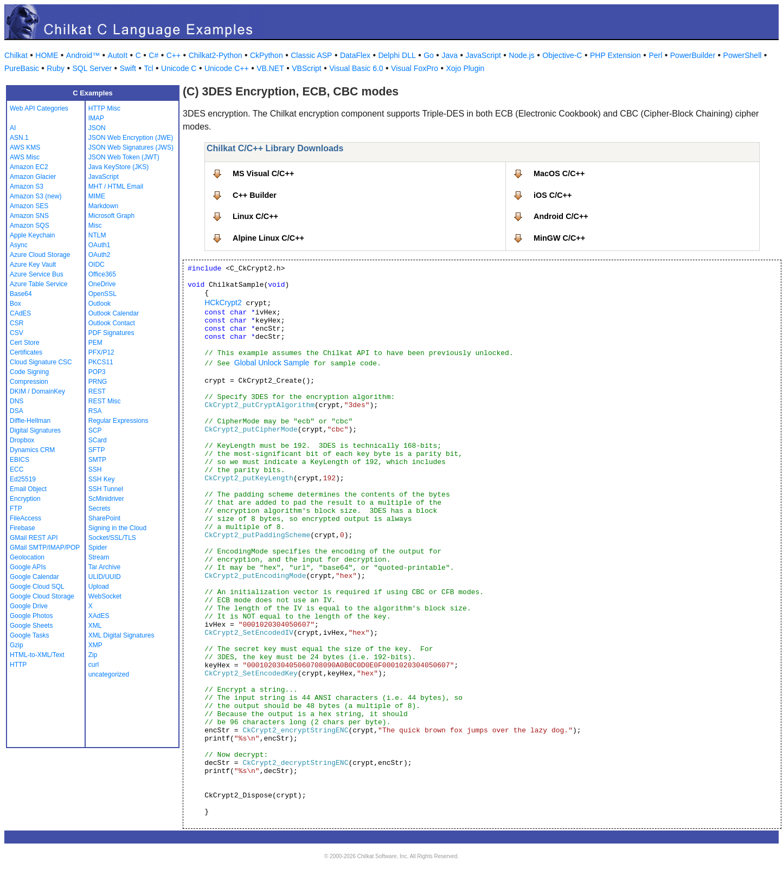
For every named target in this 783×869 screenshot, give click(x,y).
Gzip (16, 645)
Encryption (25, 499)
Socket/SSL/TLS (112, 538)
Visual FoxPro (414, 68)
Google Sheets (31, 625)
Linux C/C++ (255, 216)
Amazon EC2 (29, 167)
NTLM (97, 235)
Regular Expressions (118, 420)
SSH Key (101, 479)
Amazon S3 (26, 186)
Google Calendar (34, 577)
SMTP (97, 460)
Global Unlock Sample (272, 362)
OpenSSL (102, 294)
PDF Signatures (111, 333)
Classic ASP (311, 55)
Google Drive (29, 606)
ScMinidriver (106, 499)
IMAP (96, 118)
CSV (16, 333)
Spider (97, 547)
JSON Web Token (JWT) (123, 157)
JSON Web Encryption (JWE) (130, 137)
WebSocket (104, 596)
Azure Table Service (39, 284)
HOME (46, 55)
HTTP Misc (104, 108)
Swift (128, 68)
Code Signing (29, 372)
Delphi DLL (396, 55)
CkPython (266, 55)
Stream (99, 557)
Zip (93, 655)
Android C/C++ (561, 216)
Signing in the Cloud (117, 528)
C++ (173, 55)
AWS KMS (25, 147)
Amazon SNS (29, 216)
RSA (95, 411)
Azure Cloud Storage (40, 255)
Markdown (103, 206)
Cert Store (25, 342)
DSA (16, 411)
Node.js (521, 55)
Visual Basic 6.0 (356, 68)
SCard (97, 440)
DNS (16, 401)
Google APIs (28, 567)
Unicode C (178, 68)
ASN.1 (19, 137)
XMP (95, 645)
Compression (29, 381)
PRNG (97, 381)
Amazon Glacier (33, 177)
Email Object (28, 489)
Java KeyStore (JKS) (118, 167)
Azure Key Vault (33, 264)
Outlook (99, 303)
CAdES (20, 313)
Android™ (83, 55)
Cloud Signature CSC (41, 362)
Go (428, 55)
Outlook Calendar (113, 313)
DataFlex (355, 55)
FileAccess (25, 518)
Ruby (56, 68)
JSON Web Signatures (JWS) (131, 147)
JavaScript (483, 55)
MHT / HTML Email (115, 186)
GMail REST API (33, 538)
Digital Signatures (35, 430)
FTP (16, 508)
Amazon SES (29, 206)
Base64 (21, 294)
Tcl (148, 68)
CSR (16, 323)
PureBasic (21, 68)
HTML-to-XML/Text (37, 655)
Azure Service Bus (36, 274)
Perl (655, 55)
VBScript (306, 68)
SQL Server (92, 68)
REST (97, 391)
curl (93, 664)
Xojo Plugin (465, 68)
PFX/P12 (101, 352)
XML (95, 625)
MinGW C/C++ (559, 238)
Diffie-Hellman (30, 420)
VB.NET (270, 68)
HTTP (18, 664)
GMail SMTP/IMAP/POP (45, 547)
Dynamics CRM (32, 450)
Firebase (22, 528)
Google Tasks (29, 635)
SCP (95, 430)
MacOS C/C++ (559, 173)
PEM (95, 342)
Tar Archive (104, 567)
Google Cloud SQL (37, 586)
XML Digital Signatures (121, 635)
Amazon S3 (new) (35, 196)
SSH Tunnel (105, 489)
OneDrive (102, 284)
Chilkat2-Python (215, 55)
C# (153, 55)
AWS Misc (25, 157)
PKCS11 (100, 362)
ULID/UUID (104, 577)
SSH (95, 469)
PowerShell (742, 55)
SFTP (96, 450)
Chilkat (16, 55)
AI (13, 128)
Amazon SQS (29, 225)
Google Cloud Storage (42, 596)
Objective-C (562, 55)
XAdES (99, 616)
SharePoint (104, 518)
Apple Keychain (32, 235)
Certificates (26, 352)
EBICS (19, 460)
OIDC (96, 264)
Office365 (102, 274)
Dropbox (22, 440)
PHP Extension (615, 55)
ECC (16, 469)
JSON (97, 128)
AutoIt (118, 55)
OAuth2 (99, 255)
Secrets (99, 508)
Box (15, 303)
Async (19, 245)
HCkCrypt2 (222, 302)
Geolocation (27, 557)
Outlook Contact (111, 323)
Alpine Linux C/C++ (268, 238)
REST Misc (104, 401)
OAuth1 (99, 245)
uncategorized (108, 674)
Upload (98, 586)
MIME (96, 196)
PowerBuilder (692, 55)
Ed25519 (23, 479)
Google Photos (31, 616)
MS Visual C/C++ (263, 173)
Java (449, 55)
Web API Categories (39, 108)
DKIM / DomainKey (37, 391)
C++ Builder (255, 195)
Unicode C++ (226, 68)
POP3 (97, 372)
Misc (95, 225)
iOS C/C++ (553, 195)
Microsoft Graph (111, 216)
